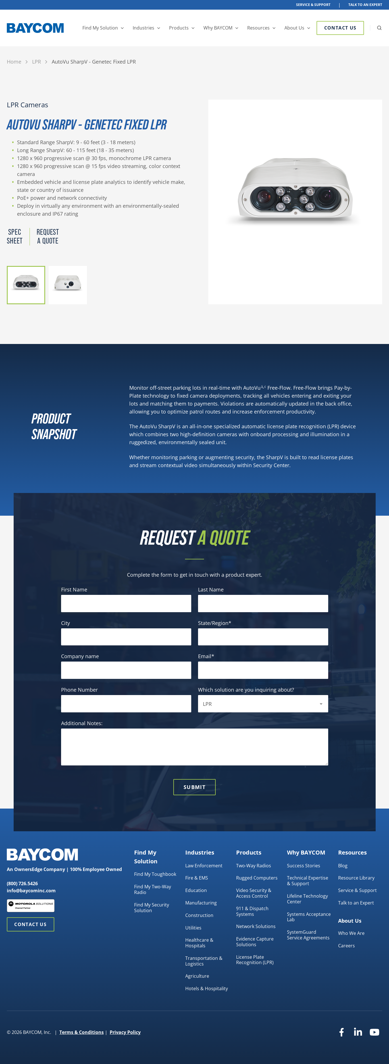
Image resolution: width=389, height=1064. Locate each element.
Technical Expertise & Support (307, 881)
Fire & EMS (196, 878)
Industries (143, 28)
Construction (199, 915)
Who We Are (351, 933)
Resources (258, 28)
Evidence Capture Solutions (255, 942)
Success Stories (303, 865)
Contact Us (340, 27)
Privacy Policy (125, 1032)
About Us (294, 28)
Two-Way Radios (253, 865)
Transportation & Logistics (203, 961)
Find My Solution (100, 28)
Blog (343, 865)
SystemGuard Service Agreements (308, 935)
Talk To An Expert (365, 4)
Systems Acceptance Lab (309, 917)
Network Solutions (256, 926)
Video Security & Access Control (253, 893)
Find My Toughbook (155, 874)
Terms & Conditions (81, 1032)
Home (14, 61)
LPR (36, 61)
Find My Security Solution (151, 908)
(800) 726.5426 (22, 883)
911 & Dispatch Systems (252, 911)
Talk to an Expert (356, 903)
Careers (346, 946)
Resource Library (356, 878)
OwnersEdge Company (39, 869)
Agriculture (197, 976)
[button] (379, 28)
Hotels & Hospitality (206, 988)
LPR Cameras (27, 105)
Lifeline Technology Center (307, 899)
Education (196, 890)
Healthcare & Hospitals (199, 943)
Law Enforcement (203, 865)
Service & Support (313, 4)
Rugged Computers (257, 878)
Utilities (193, 928)
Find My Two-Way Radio (152, 889)
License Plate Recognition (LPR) (255, 960)
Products (179, 28)
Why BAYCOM (217, 28)
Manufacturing (201, 903)
